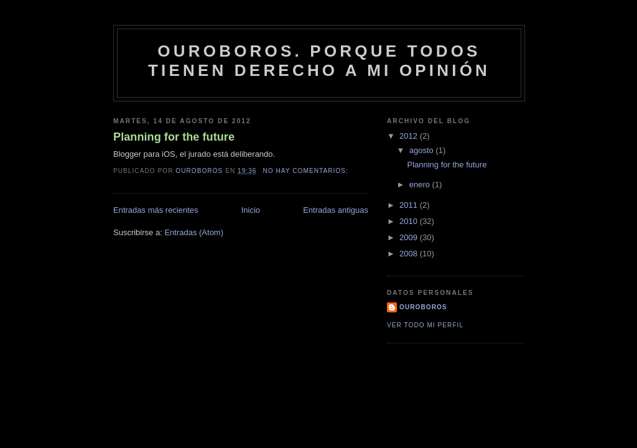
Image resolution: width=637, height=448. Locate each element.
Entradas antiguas (335, 210)
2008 (409, 253)
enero (420, 184)
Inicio (250, 210)
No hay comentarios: (306, 170)
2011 (409, 205)
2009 (409, 237)
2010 (409, 221)
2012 (409, 136)
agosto (422, 150)
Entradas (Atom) (193, 232)
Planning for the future (174, 137)
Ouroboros (423, 307)
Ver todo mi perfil (425, 325)
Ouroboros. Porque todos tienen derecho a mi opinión (319, 61)
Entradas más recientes (155, 210)
